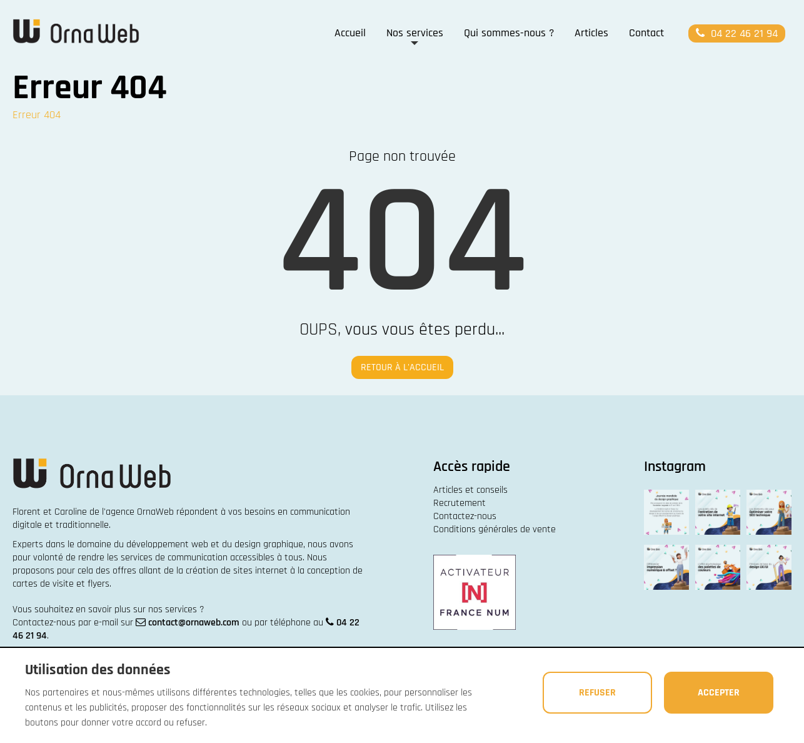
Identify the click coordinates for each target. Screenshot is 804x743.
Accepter (716, 692)
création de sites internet (237, 570)
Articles (591, 33)
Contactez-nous (464, 516)
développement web (167, 544)
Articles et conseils (470, 490)
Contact (646, 33)
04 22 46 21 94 (735, 33)
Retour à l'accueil (402, 367)
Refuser (591, 692)
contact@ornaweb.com (193, 622)
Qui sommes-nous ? (509, 33)
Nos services (414, 33)
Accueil (350, 33)
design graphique (268, 544)
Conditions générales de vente (494, 529)
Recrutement (459, 503)
